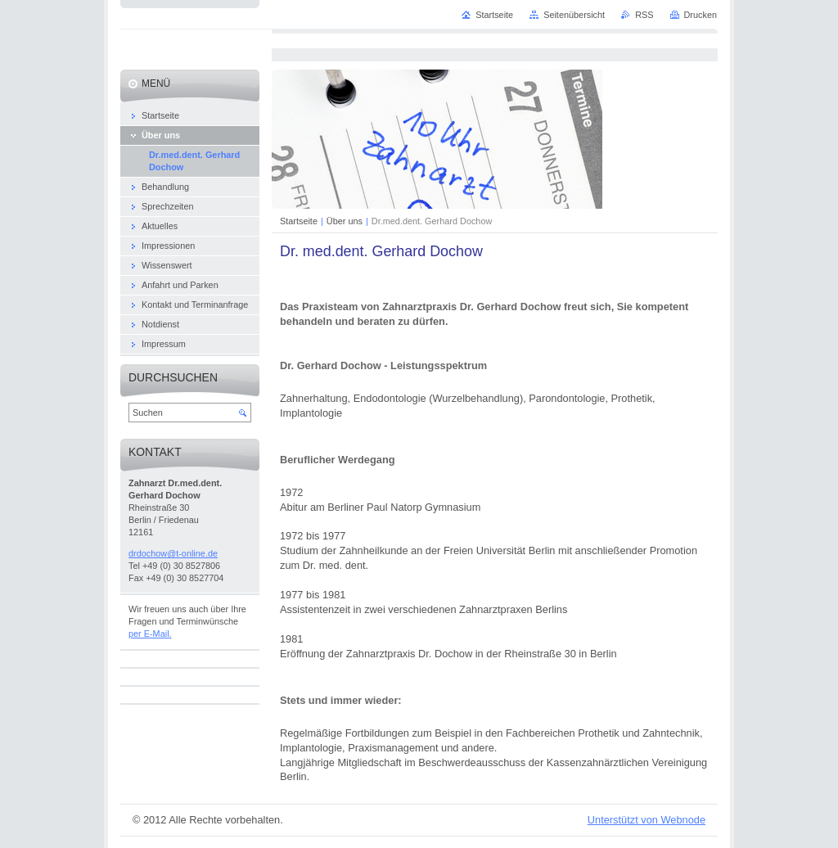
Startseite (299, 221)
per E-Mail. (150, 633)
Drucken (701, 15)
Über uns (345, 221)
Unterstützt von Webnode (646, 820)
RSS (644, 15)
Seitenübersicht (574, 15)
